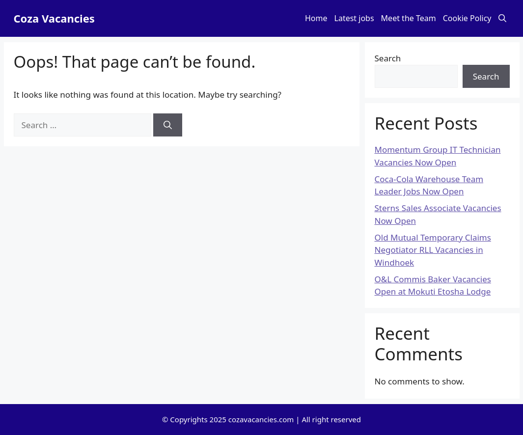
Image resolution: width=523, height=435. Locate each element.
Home (316, 18)
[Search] (167, 125)
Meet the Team (408, 18)
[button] (502, 18)
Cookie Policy (467, 18)
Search (388, 58)
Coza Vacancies (54, 18)
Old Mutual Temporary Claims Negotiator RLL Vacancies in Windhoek (433, 250)
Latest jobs (354, 18)
